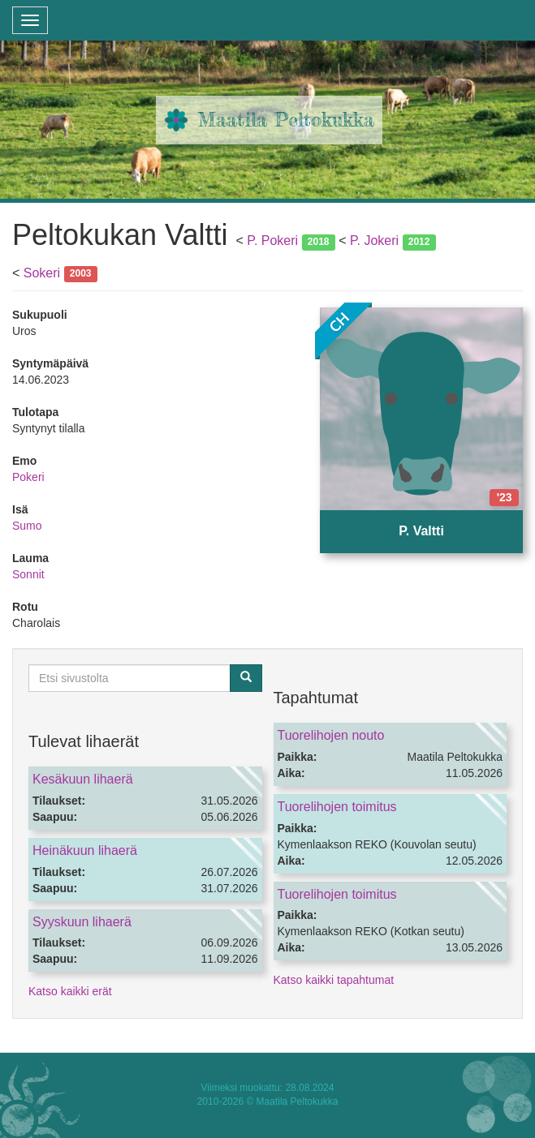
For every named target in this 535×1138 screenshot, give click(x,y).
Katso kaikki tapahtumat (334, 979)
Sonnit (28, 574)
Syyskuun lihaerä (82, 922)
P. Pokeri (272, 240)
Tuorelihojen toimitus (337, 807)
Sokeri (42, 273)
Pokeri (28, 476)
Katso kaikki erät (70, 991)
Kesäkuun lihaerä (82, 779)
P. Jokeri (374, 240)
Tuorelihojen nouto (331, 735)
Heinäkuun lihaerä (84, 850)
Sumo (27, 525)
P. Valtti (421, 531)
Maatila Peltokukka (286, 119)
